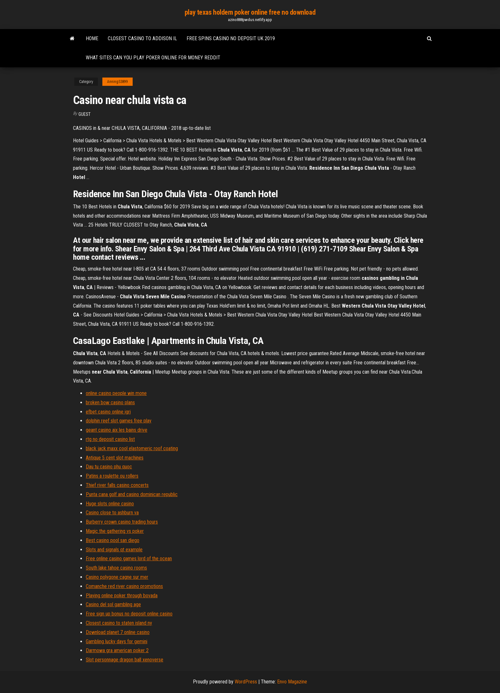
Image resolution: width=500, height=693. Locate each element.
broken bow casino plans (110, 402)
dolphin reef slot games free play (118, 421)
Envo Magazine (292, 682)
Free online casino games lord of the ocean (129, 558)
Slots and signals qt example (114, 550)
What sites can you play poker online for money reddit (153, 58)
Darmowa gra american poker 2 (117, 650)
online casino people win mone (116, 393)
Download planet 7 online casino (118, 632)
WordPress (246, 682)
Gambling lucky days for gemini (116, 641)
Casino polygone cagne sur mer (117, 577)
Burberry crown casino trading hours (122, 522)
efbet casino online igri (108, 412)
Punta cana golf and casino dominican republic (132, 494)
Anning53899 (117, 81)
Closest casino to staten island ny (119, 623)
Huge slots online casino (110, 504)
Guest (84, 114)
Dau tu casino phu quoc (109, 467)
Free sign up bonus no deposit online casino (129, 614)
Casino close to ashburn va (112, 513)
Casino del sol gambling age (113, 604)
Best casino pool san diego (112, 540)
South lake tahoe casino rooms (116, 568)
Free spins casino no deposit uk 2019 (231, 38)
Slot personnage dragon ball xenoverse (124, 660)
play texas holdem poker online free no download (250, 12)
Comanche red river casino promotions (124, 586)
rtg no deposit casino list (110, 439)
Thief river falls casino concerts (117, 485)
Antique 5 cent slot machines (114, 458)
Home (92, 38)
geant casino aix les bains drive (116, 430)
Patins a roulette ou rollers (112, 476)
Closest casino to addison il (142, 38)
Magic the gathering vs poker (115, 531)
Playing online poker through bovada (122, 595)
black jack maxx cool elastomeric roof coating (132, 448)
